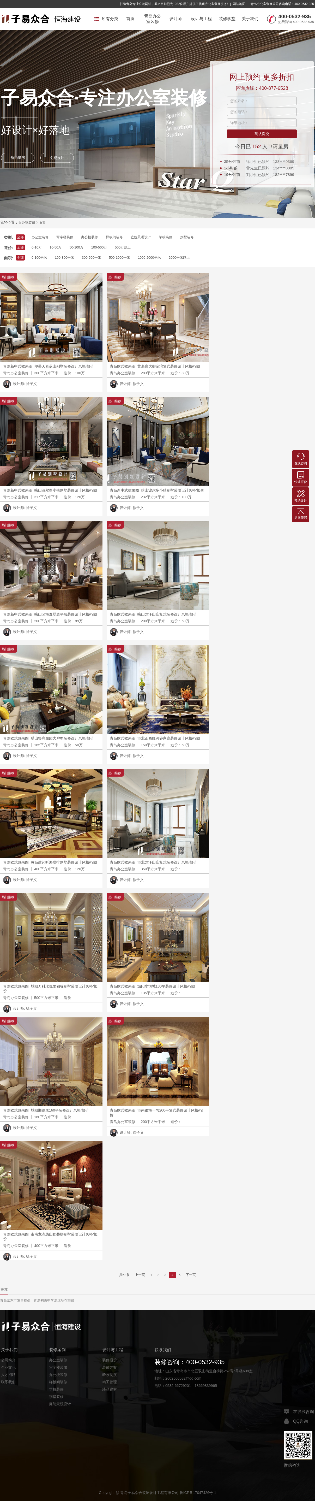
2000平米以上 (179, 257)
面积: (8, 258)
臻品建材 (109, 1389)
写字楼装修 (64, 237)
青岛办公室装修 (152, 19)
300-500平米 (91, 257)
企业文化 (8, 1367)
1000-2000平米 (149, 257)
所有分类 (106, 18)
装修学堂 (227, 18)
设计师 (175, 18)
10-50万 (56, 247)
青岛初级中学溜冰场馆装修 (54, 1300)
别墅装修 (187, 237)
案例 (42, 222)
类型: (8, 237)
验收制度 (109, 1375)
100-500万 (99, 247)
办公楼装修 (89, 237)
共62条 (124, 1275)
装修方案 (109, 1367)
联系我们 (8, 1382)
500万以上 (123, 247)
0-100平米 (39, 257)
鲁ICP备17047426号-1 (198, 1493)
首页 (130, 18)
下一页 (191, 1275)
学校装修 (165, 237)
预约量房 (17, 158)
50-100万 (76, 247)
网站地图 (239, 4)
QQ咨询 (296, 1421)
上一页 (140, 1275)
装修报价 (109, 1360)
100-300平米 (64, 257)
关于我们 (250, 18)
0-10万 (37, 247)
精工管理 (109, 1382)
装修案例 (57, 1350)
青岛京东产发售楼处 (15, 1300)
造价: (8, 247)
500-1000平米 (119, 257)
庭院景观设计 (141, 237)
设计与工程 (201, 18)
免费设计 (57, 158)
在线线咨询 (299, 1411)
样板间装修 (114, 237)
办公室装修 (26, 222)
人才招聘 (8, 1375)
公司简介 (8, 1360)
